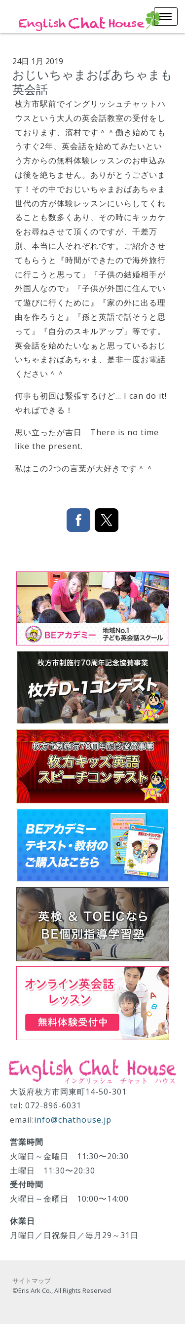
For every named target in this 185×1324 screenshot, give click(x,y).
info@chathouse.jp (72, 1119)
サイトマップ (31, 1280)
